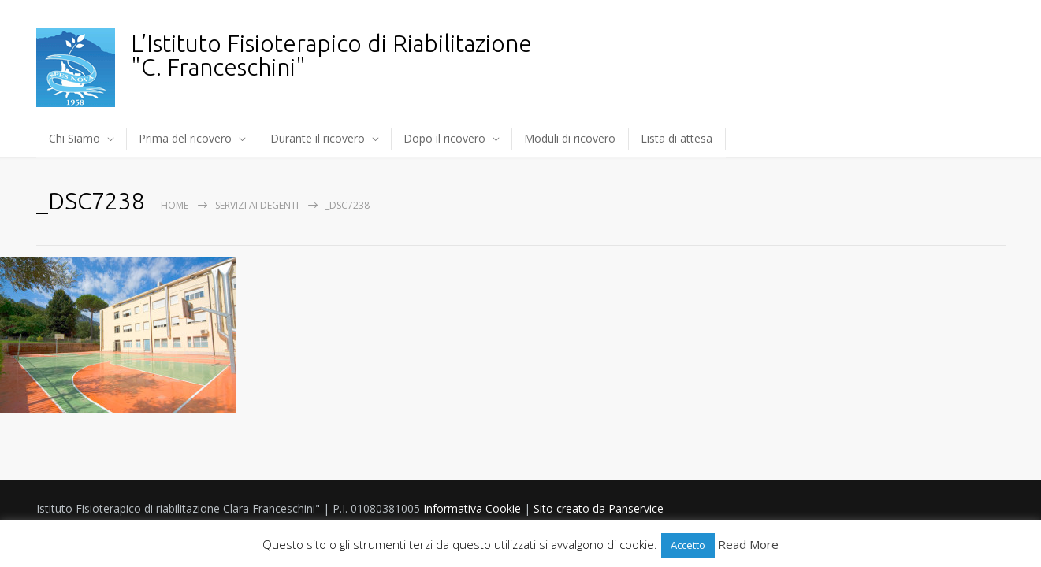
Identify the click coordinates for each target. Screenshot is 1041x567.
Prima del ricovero (185, 138)
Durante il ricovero (317, 138)
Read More (748, 544)
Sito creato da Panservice (599, 508)
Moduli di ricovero (569, 138)
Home (174, 205)
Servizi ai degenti (257, 205)
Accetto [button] (688, 545)
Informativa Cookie (472, 508)
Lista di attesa (676, 138)
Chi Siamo (74, 138)
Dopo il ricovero (444, 138)
